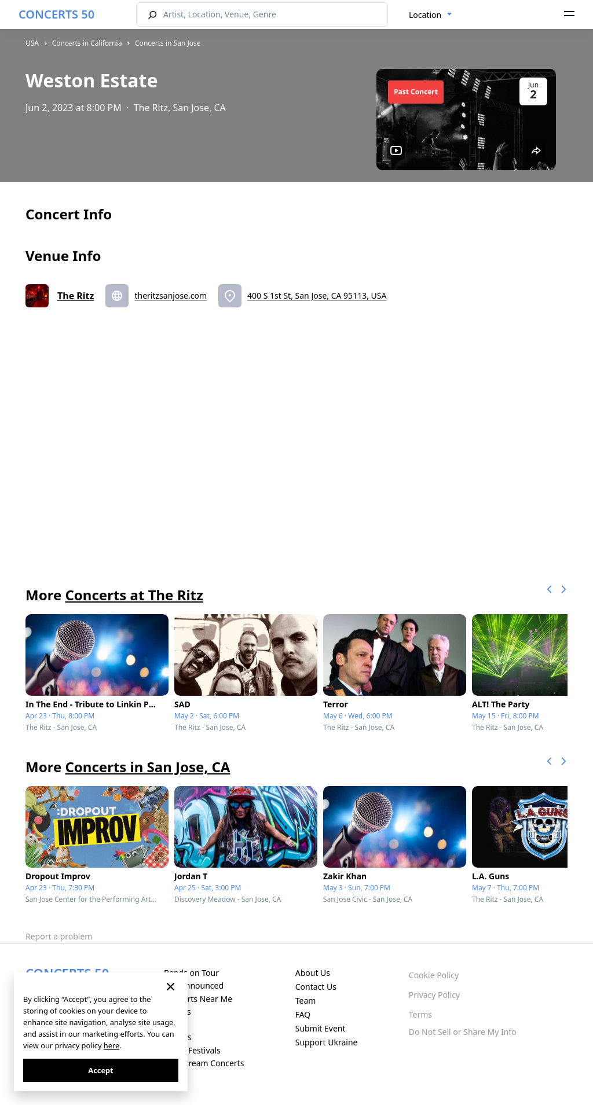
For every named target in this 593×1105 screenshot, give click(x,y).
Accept (100, 1070)
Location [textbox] (425, 14)
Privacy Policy (434, 994)
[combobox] (431, 15)
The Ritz (75, 295)
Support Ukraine (326, 1042)
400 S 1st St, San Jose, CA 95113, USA (316, 295)
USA (32, 43)
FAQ (303, 1014)
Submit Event (320, 1028)
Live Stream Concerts (204, 1063)
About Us (312, 972)
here (111, 1045)
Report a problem (58, 936)
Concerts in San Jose (168, 43)
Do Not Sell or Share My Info (463, 1031)
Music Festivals (192, 1050)
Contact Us (315, 986)
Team (305, 1000)
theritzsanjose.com (170, 295)
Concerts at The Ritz (134, 594)
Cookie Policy (434, 975)
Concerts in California (87, 43)
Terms (420, 1014)
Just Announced (194, 985)
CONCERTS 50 (56, 14)
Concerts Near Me (198, 998)
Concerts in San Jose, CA (147, 766)
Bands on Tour (191, 972)
